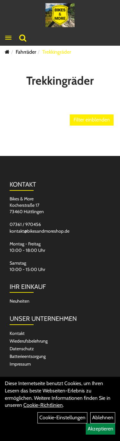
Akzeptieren (100, 429)
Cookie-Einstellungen (62, 417)
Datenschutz (22, 349)
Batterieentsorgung (28, 356)
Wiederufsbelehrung (29, 341)
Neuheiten (19, 301)
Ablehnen (102, 417)
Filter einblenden (92, 120)
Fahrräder (26, 52)
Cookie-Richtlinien (43, 405)
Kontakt (17, 333)
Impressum (20, 364)
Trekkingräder (56, 52)
